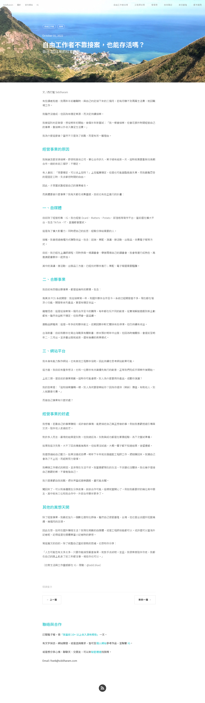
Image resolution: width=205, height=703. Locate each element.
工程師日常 (140, 4)
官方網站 (29, 4)
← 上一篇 (52, 599)
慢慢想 (154, 4)
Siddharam (8, 4)
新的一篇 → (145, 599)
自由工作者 (49, 26)
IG (38, 4)
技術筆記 (168, 4)
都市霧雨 (197, 4)
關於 (19, 4)
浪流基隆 (183, 4)
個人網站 (101, 643)
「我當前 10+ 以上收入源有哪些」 (79, 634)
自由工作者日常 (121, 4)
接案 (61, 26)
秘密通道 (96, 652)
